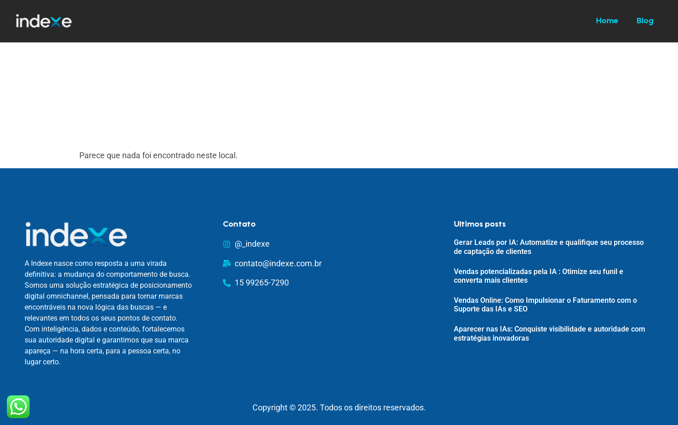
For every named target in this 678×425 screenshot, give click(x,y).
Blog (645, 21)
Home (607, 21)
